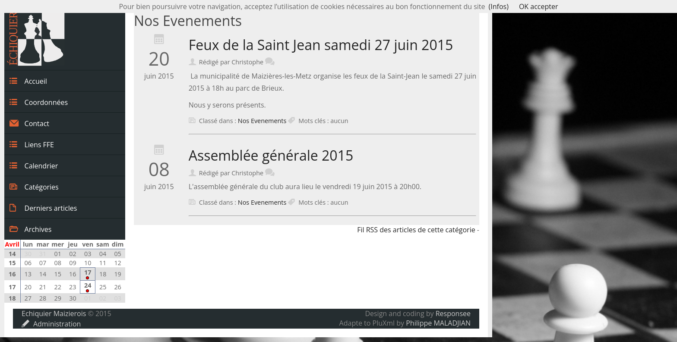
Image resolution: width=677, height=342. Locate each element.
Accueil (28, 81)
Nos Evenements (262, 121)
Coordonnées (38, 102)
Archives (30, 229)
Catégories (34, 186)
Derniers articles (43, 208)
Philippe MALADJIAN (438, 323)
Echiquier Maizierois (54, 313)
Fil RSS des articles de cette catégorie (416, 229)
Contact (29, 123)
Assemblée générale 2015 (271, 155)
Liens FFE (31, 144)
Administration (51, 324)
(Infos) (499, 6)
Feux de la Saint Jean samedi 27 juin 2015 (321, 44)
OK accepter (538, 6)
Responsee (453, 313)
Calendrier (33, 165)
